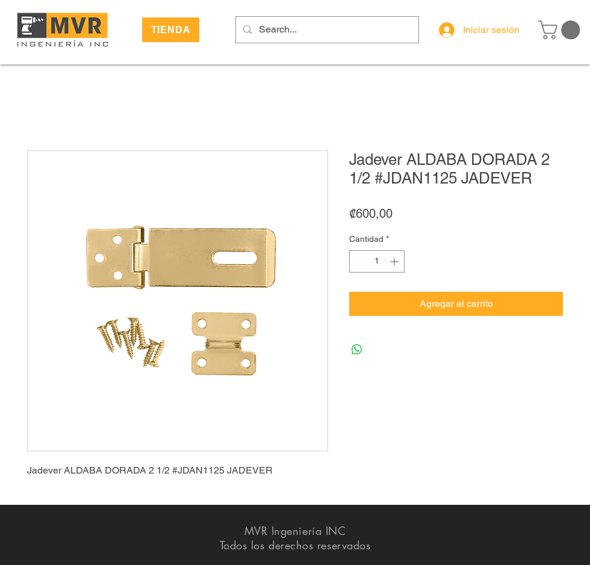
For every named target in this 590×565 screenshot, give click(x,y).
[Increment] (395, 261)
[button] (561, 29)
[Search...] (326, 30)
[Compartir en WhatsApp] (357, 349)
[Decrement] (358, 261)
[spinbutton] (377, 261)
